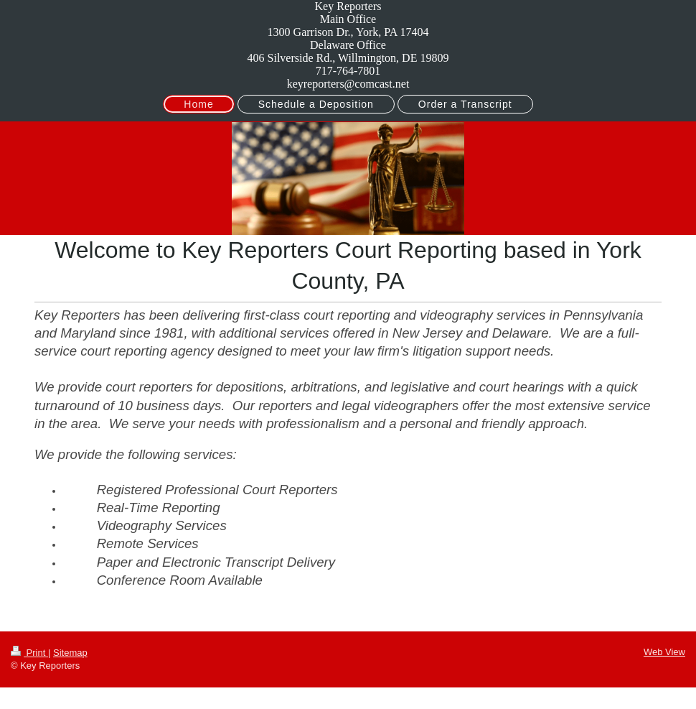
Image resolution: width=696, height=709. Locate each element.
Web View (664, 652)
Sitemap (70, 652)
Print (29, 652)
